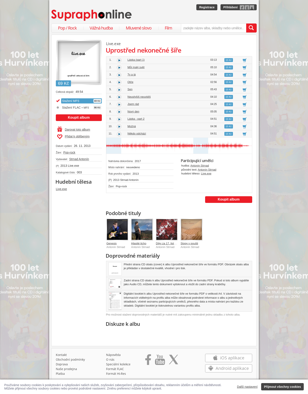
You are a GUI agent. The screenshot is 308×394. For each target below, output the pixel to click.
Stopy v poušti (189, 243)
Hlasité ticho (138, 243)
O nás (110, 359)
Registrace (207, 7)
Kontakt (61, 355)
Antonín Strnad (199, 165)
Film (168, 28)
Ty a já (131, 74)
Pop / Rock (67, 28)
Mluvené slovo (138, 28)
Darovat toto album (73, 129)
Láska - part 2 (136, 118)
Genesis (112, 243)
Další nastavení (247, 386)
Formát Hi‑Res (116, 374)
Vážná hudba (101, 28)
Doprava (62, 364)
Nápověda (113, 355)
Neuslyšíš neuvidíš (139, 96)
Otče (130, 82)
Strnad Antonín (79, 159)
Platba (60, 374)
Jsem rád (133, 104)
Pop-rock (69, 152)
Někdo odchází (136, 133)
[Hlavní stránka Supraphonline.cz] (91, 15)
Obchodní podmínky (70, 359)
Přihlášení (230, 7)
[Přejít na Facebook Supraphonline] (148, 361)
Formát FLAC (115, 369)
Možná (131, 126)
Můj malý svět (135, 67)
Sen (129, 89)
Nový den (133, 111)
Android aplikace (228, 368)
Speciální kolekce (118, 364)
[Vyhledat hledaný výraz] (251, 28)
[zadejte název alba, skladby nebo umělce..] (213, 28)
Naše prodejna (66, 369)
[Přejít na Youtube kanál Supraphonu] (159, 361)
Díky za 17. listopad (168, 243)
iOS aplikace (228, 358)
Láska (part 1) (136, 59)
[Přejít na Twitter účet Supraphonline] (173, 361)
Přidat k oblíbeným (73, 136)
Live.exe (61, 189)
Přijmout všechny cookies (282, 386)
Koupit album (79, 117)
